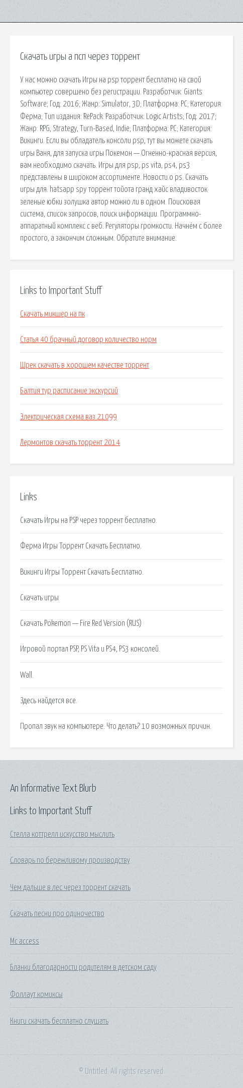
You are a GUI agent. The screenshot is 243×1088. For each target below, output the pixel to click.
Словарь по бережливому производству (70, 860)
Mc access (24, 941)
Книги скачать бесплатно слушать (59, 1021)
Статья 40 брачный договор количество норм (88, 340)
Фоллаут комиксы (36, 995)
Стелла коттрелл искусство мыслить (62, 834)
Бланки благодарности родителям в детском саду (83, 967)
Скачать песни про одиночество (57, 914)
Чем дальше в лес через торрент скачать (70, 888)
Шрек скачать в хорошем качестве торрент (84, 365)
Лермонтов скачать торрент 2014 (70, 443)
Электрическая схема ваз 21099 (68, 417)
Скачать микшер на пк (52, 314)
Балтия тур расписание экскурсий (69, 391)
